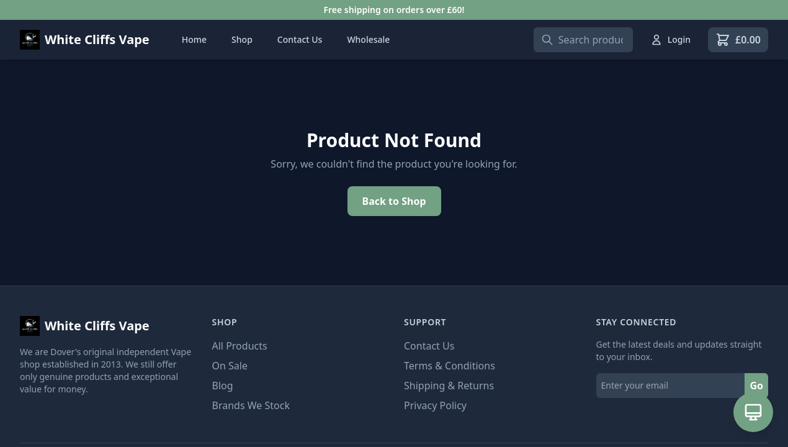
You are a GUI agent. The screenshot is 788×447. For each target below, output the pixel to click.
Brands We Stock (251, 405)
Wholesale (368, 39)
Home (194, 39)
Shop (242, 39)
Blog (222, 385)
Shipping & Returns (449, 385)
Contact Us (300, 39)
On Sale (230, 365)
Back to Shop (394, 201)
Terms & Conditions (449, 365)
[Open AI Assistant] (753, 412)
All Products (239, 346)
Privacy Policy (435, 405)
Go (756, 385)
